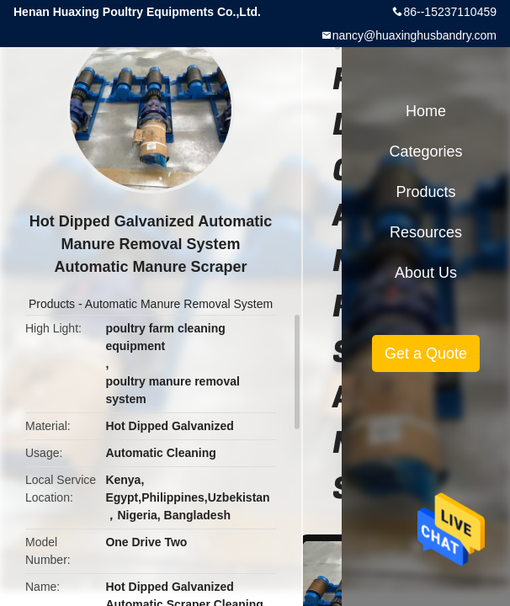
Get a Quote (426, 353)
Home (426, 111)
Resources (426, 232)
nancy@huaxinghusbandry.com (414, 35)
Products (52, 304)
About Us (426, 272)
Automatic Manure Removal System (179, 304)
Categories (425, 151)
